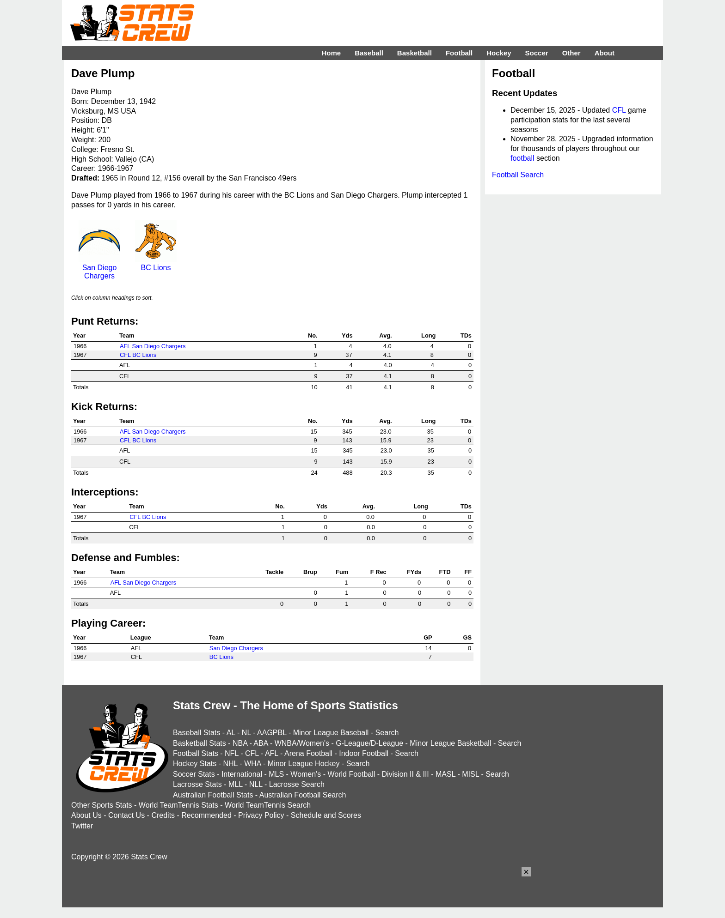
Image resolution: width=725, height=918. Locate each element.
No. (313, 335)
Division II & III (405, 774)
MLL (235, 784)
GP (428, 637)
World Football (351, 774)
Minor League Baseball (331, 733)
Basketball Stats (199, 743)
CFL (619, 110)
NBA (240, 743)
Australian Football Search (302, 795)
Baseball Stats (196, 733)
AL (231, 733)
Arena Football (308, 753)
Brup (310, 571)
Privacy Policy (261, 815)
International (241, 774)
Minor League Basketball (450, 743)
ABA (260, 743)
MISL (470, 774)
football (522, 158)
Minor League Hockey (304, 763)
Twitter (82, 826)
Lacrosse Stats (197, 784)
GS (467, 637)
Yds (347, 335)
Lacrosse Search (297, 784)
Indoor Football (363, 753)
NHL (230, 763)
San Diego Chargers (99, 267)
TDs (466, 335)
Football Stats (195, 753)
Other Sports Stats (101, 805)
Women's (305, 774)
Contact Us (126, 815)
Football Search (518, 175)
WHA (252, 763)
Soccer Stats (194, 774)
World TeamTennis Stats (178, 805)
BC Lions (156, 263)
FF (468, 571)
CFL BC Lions (138, 354)
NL (246, 733)
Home (331, 53)
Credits (163, 815)
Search (387, 733)
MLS (276, 774)
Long (428, 335)
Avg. (385, 335)
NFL (232, 753)
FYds (414, 571)
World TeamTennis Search (268, 805)
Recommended (206, 815)
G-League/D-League (369, 743)
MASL (445, 774)
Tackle (274, 571)
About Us (86, 815)
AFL (271, 753)
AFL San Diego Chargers (153, 346)
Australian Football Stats (213, 795)
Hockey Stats (194, 763)
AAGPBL (271, 733)
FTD (445, 571)
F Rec (378, 571)
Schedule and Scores (326, 815)
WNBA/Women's (302, 743)
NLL (256, 784)
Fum (342, 571)
